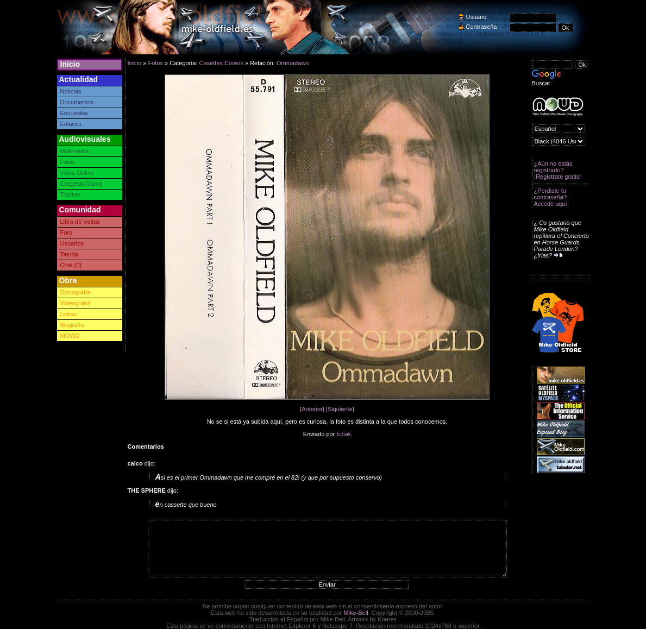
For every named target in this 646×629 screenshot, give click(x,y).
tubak (343, 434)
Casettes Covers (221, 63)
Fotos (68, 162)
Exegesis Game (81, 183)
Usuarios (72, 243)
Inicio (70, 64)
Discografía (75, 292)
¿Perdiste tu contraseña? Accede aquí (550, 197)
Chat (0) (71, 265)
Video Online (77, 172)
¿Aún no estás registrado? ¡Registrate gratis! (557, 170)
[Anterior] (312, 409)
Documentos (77, 102)
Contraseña (481, 26)
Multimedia (74, 151)
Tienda (69, 254)
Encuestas (74, 113)
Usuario (476, 17)
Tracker (70, 194)
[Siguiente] (340, 409)
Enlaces (70, 124)
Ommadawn (293, 63)
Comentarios (146, 446)
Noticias (70, 91)
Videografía (75, 303)
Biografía (72, 325)
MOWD (70, 335)
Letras (68, 314)
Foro (66, 232)
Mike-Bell (355, 612)
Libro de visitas (80, 221)
